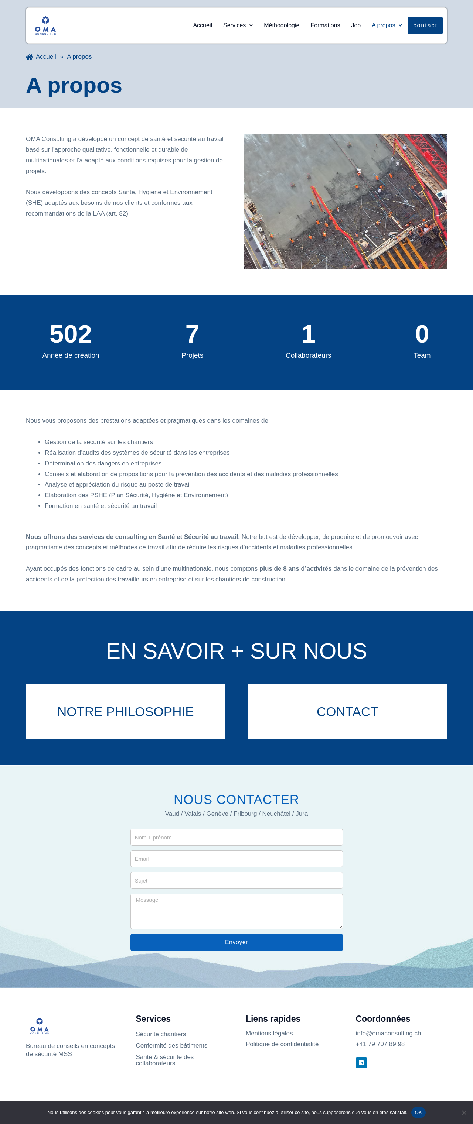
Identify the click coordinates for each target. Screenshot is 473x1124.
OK (418, 1112)
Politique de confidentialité (282, 1044)
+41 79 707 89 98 (380, 1044)
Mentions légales (269, 1033)
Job (356, 25)
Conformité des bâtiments (172, 1045)
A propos (387, 25)
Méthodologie (281, 25)
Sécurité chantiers (161, 1034)
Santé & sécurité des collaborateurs (165, 1060)
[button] (238, 25)
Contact (425, 25)
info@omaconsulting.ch (388, 1033)
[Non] (463, 1112)
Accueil (202, 25)
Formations (325, 25)
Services (238, 25)
